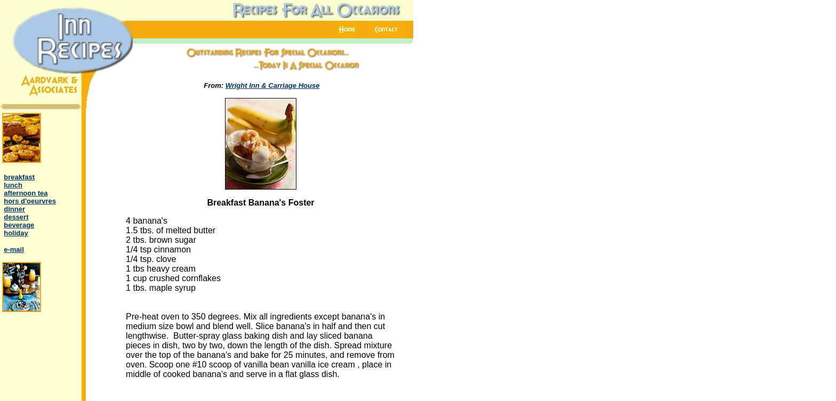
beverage (19, 225)
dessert (16, 217)
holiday (16, 233)
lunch (13, 185)
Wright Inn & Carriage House (273, 85)
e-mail (14, 249)
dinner (14, 209)
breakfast (19, 177)
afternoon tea (25, 193)
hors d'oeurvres (30, 201)
